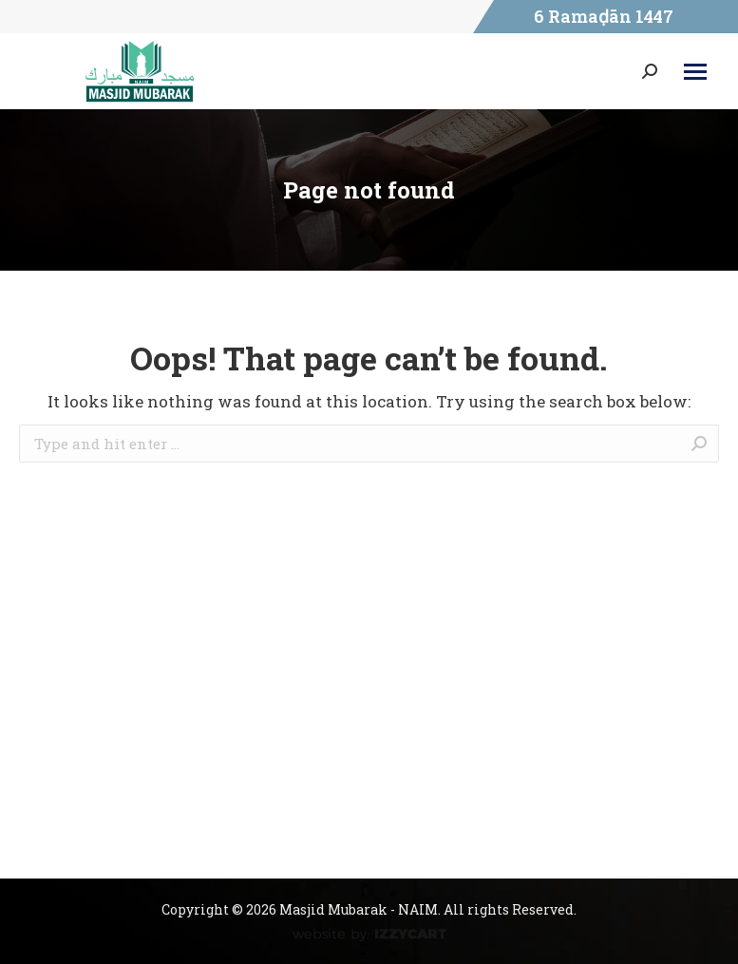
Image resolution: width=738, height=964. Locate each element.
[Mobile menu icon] (695, 71)
